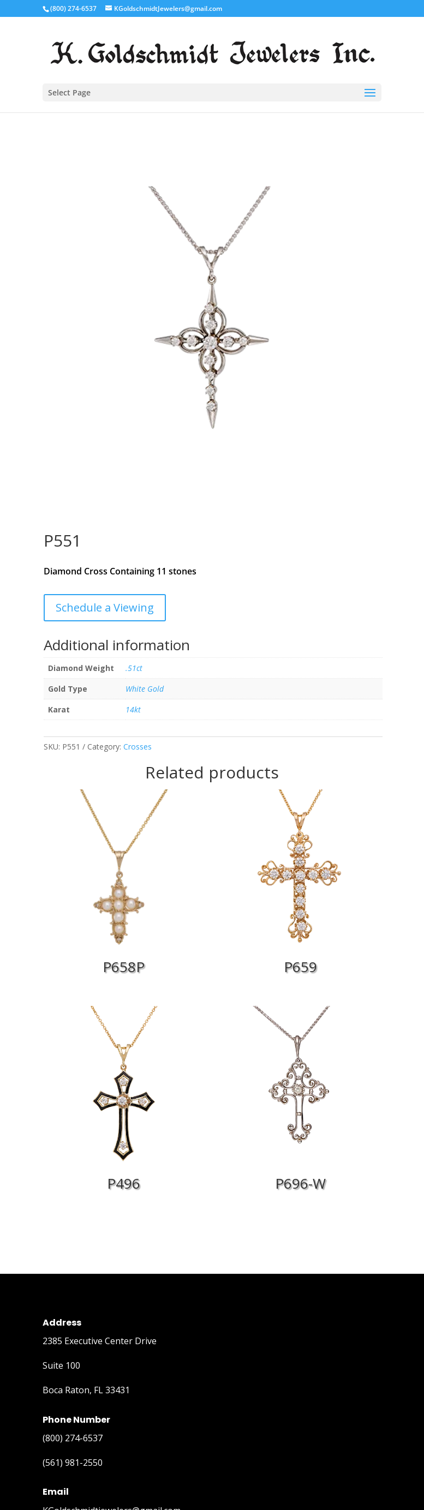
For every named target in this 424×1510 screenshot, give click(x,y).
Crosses (137, 746)
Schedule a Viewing (105, 607)
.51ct (134, 668)
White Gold (145, 689)
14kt (133, 709)
